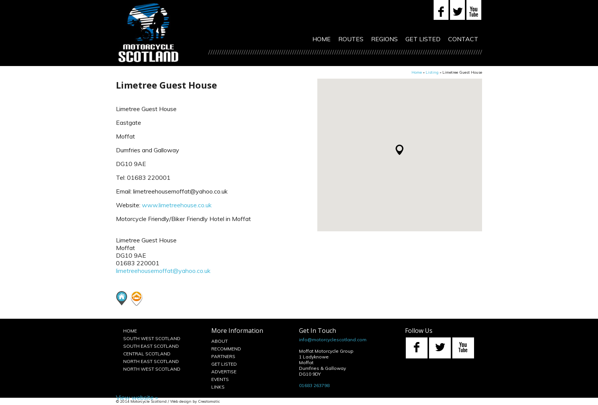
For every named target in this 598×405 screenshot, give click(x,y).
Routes (350, 39)
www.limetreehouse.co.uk (177, 205)
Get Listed (422, 39)
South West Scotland (151, 338)
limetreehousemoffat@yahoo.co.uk (163, 270)
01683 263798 (314, 385)
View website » (137, 397)
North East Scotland (151, 361)
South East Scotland (151, 346)
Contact (463, 39)
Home (321, 39)
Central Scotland (146, 354)
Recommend (226, 349)
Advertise (223, 371)
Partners (223, 356)
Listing (432, 72)
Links (218, 387)
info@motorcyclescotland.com (333, 339)
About (219, 341)
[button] (399, 150)
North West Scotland (151, 369)
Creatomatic (209, 401)
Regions (384, 39)
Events (220, 379)
